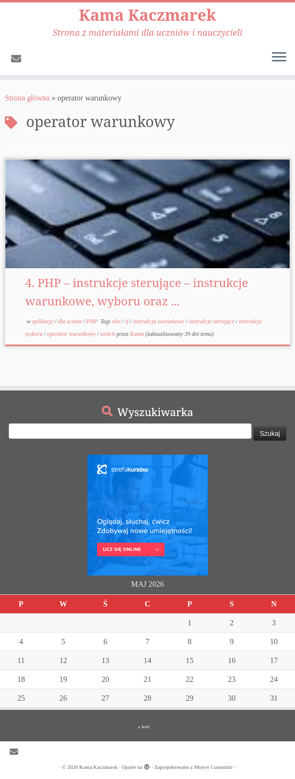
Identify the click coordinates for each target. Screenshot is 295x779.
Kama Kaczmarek (147, 15)
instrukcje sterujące (212, 321)
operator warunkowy (72, 334)
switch (108, 334)
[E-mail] (19, 58)
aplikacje (43, 321)
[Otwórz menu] (279, 57)
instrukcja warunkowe (159, 321)
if (128, 321)
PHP (92, 321)
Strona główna (27, 98)
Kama (137, 334)
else (117, 321)
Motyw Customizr (213, 767)
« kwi (144, 726)
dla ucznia (71, 321)
